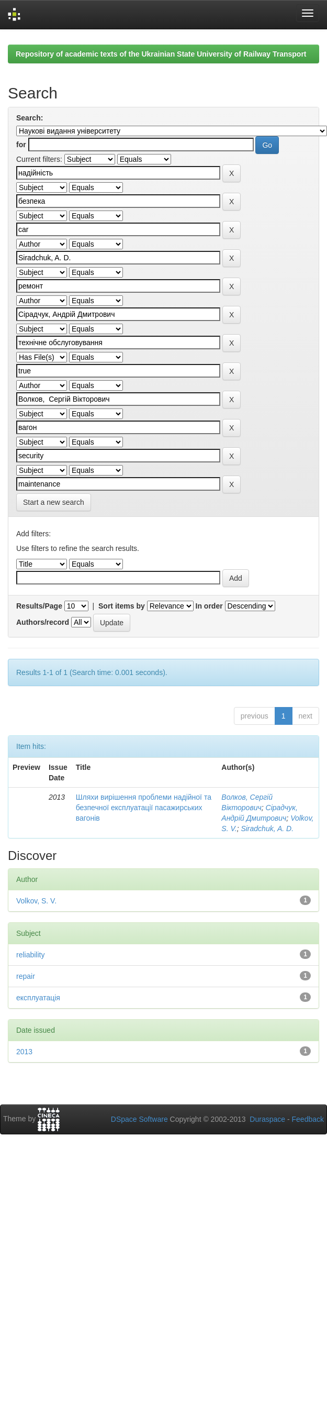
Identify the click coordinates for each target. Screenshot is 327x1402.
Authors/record (42, 622)
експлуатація (38, 997)
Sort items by (121, 606)
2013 (24, 1051)
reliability (30, 955)
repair (25, 976)
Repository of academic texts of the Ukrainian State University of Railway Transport (161, 54)
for (21, 144)
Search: (29, 118)
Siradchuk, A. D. (267, 828)
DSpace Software (139, 1119)
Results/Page (39, 606)
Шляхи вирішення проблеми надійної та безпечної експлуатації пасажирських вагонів (143, 807)
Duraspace (267, 1119)
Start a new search (53, 502)
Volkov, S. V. (36, 901)
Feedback (308, 1119)
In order (209, 606)
